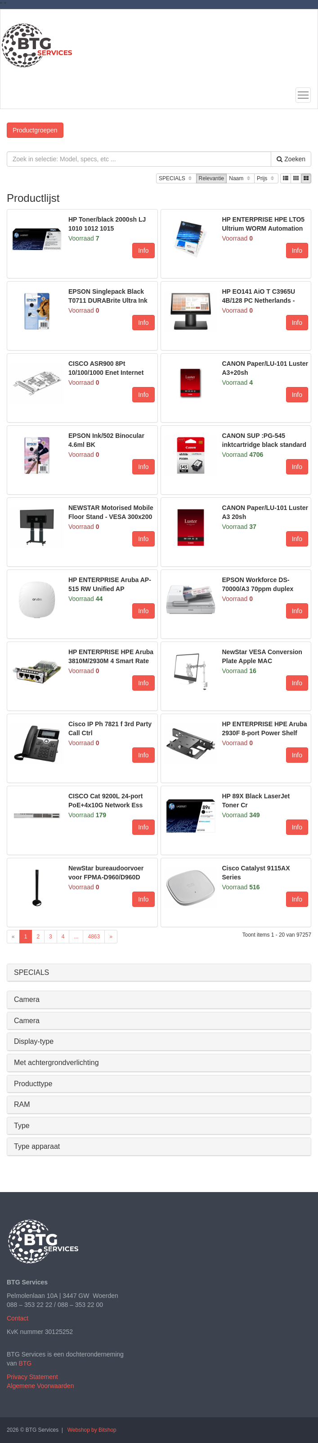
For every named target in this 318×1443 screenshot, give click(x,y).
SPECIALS (176, 178)
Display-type (34, 1041)
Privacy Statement (32, 1376)
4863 (94, 936)
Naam (240, 178)
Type (22, 1125)
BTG (24, 1363)
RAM (22, 1104)
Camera (27, 999)
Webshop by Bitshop (91, 1430)
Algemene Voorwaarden (40, 1385)
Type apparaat (37, 1146)
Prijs (266, 178)
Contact (17, 1318)
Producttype (33, 1084)
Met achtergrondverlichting (56, 1062)
